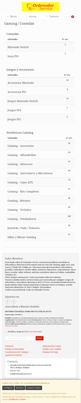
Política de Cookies (17, 399)
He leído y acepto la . (25, 332)
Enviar (39, 338)
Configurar (8, 388)
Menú (12, 16)
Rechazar (20, 388)
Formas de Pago (50, 352)
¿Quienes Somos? (13, 355)
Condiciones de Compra (17, 352)
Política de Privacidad (11, 326)
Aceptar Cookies (33, 388)
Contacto (52, 16)
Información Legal (52, 346)
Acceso (31, 16)
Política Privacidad (14, 349)
